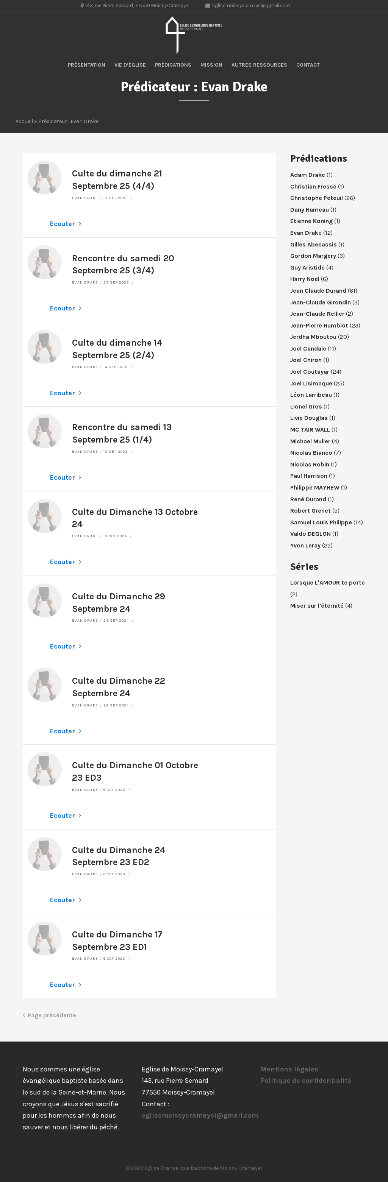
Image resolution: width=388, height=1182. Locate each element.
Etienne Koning (311, 221)
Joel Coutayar (309, 371)
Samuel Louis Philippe (321, 522)
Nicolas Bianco (311, 452)
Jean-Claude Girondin (320, 302)
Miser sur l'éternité (317, 605)
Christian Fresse (313, 186)
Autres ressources (259, 65)
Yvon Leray (305, 545)
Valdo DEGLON (310, 533)
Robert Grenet (310, 510)
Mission (211, 65)
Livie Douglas (309, 417)
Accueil (24, 121)
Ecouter (65, 224)
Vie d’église (130, 65)
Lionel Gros (306, 406)
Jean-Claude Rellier (317, 313)
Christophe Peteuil (316, 197)
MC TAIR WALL (310, 429)
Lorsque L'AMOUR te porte (327, 582)
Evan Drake (85, 198)
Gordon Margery (313, 255)
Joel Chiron (306, 359)
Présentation (86, 65)
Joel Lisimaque (311, 383)
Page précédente (49, 1015)
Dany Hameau (309, 209)
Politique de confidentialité (306, 1080)
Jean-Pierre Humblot (319, 325)
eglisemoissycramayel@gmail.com (200, 1115)
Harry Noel (304, 278)
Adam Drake (307, 174)
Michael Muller (310, 441)
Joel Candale (308, 348)
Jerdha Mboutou (313, 336)
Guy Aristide (307, 267)
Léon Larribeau (311, 394)
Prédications (173, 65)
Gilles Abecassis (313, 244)
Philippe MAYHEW (315, 487)
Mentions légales (289, 1069)
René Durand (308, 499)
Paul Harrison (308, 475)
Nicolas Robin (309, 464)
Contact (308, 65)
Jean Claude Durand (318, 290)
